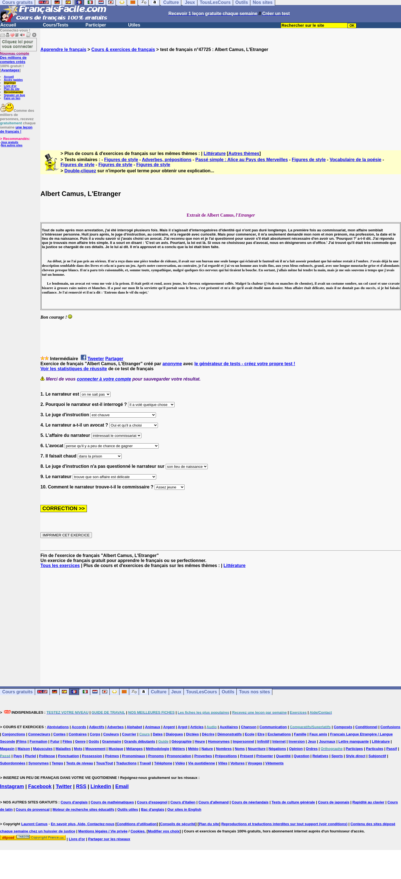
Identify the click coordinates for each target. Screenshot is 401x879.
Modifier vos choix (164, 831)
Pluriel (30, 756)
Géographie (182, 741)
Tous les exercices (60, 565)
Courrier (129, 734)
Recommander (13, 92)
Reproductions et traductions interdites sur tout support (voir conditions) (284, 824)
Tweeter (95, 358)
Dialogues (174, 734)
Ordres (312, 749)
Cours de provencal (32, 809)
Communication (273, 727)
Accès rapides (13, 79)
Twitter (64, 786)
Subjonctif (377, 756)
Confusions (390, 727)
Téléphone (163, 763)
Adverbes (115, 727)
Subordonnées (12, 763)
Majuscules (43, 749)
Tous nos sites (254, 691)
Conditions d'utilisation (137, 824)
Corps (95, 734)
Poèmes (112, 756)
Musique (116, 749)
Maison (24, 749)
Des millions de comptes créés (14, 57)
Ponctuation (68, 756)
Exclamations (279, 734)
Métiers (178, 749)
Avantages (10, 70)
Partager (114, 358)
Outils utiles (127, 809)
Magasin (7, 749)
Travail (145, 763)
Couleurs (111, 734)
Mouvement (95, 749)
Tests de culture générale (293, 802)
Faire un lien (12, 98)
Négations (277, 749)
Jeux (176, 691)
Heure (200, 741)
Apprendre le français (63, 49)
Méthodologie (157, 749)
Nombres (224, 749)
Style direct (355, 756)
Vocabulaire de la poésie (356, 159)
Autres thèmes (243, 153)
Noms (240, 749)
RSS (81, 786)
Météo (193, 749)
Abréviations (58, 727)
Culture (159, 691)
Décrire (208, 734)
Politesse (47, 756)
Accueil (8, 25)
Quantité (283, 756)
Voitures (237, 763)
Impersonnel (243, 741)
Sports (337, 756)
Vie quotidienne (201, 763)
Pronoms (156, 756)
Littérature (215, 153)
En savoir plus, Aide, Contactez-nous (82, 824)
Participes (354, 749)
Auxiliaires (229, 727)
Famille (300, 734)
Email (122, 786)
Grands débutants (139, 741)
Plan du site (11, 89)
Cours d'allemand (214, 802)
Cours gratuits (17, 691)
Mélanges (134, 749)
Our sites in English (184, 809)
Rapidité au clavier (368, 802)
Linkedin (101, 786)
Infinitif (263, 741)
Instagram (12, 786)
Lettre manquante (353, 741)
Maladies (63, 749)
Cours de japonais (333, 802)
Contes (59, 734)
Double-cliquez (80, 170)
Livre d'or (10, 86)
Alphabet (134, 727)
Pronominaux (133, 756)
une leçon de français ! (16, 129)
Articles (197, 727)
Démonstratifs (229, 734)
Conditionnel (366, 727)
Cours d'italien (182, 802)
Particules (374, 749)
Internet (279, 741)
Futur (55, 741)
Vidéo (180, 763)
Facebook (40, 786)
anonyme (172, 363)
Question (301, 756)
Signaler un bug (14, 95)
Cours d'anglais (74, 802)
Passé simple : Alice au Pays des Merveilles (241, 159)
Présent (246, 756)
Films (21, 741)
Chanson (248, 727)
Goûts (94, 741)
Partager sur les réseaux (109, 839)
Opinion (296, 749)
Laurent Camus (34, 824)
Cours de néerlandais (250, 802)
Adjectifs (96, 727)
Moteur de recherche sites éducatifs (83, 809)
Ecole (250, 734)
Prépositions (226, 756)
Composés (343, 727)
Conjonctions (13, 734)
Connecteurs (39, 734)
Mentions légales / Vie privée (103, 831)
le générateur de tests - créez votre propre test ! (244, 363)
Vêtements (274, 763)
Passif (391, 749)
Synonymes (38, 763)
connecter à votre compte (104, 379)
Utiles (134, 25)
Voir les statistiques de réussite (73, 368)
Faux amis (318, 734)
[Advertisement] (221, 96)
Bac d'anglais (152, 809)
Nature (207, 749)
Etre (261, 734)
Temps (57, 763)
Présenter (264, 756)
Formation (38, 741)
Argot (182, 727)
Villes (223, 763)
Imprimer (10, 82)
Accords (79, 727)
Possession (92, 756)
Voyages (255, 763)
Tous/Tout (104, 763)
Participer (95, 25)
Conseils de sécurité (177, 824)
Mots (78, 749)
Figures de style (121, 159)
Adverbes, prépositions (166, 159)
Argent (169, 727)
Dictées (192, 734)
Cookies (138, 831)
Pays (17, 756)
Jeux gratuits (9, 142)
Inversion (297, 741)
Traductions (126, 763)
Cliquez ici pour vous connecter (17, 44)
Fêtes (67, 741)
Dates (158, 734)
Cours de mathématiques (112, 802)
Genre (80, 741)
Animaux (152, 727)
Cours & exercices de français (123, 49)
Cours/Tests (55, 25)
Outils (228, 691)
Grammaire (111, 741)
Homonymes (219, 741)
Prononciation (179, 756)
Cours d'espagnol (152, 802)
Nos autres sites (11, 145)
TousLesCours (201, 691)
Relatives (320, 756)
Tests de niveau (79, 763)
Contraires (78, 734)
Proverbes (203, 756)
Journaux (327, 741)
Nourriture (257, 749)
